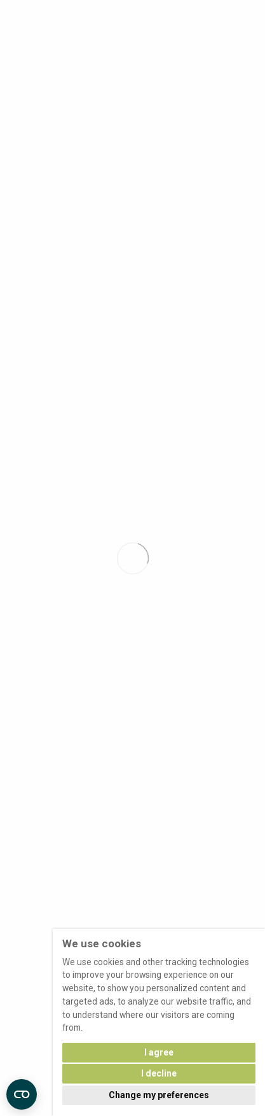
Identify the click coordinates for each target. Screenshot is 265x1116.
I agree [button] (158, 1052)
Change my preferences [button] (159, 1095)
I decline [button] (159, 1073)
